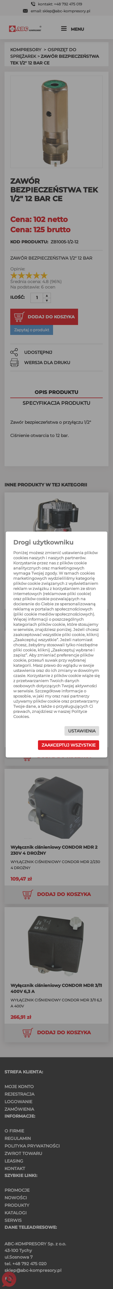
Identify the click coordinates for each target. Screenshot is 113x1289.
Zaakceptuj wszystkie (69, 745)
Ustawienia (82, 731)
